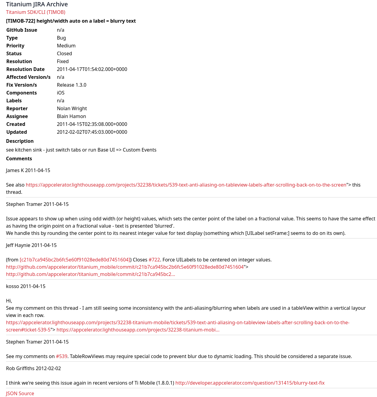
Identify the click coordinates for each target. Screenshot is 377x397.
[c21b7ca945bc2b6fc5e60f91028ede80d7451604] (75, 259)
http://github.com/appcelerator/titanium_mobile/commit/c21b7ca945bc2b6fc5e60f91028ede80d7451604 (124, 267)
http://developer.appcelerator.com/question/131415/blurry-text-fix (250, 382)
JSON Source (20, 393)
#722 (154, 259)
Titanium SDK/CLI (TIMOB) (35, 12)
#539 (62, 356)
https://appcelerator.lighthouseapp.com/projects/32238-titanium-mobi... (138, 329)
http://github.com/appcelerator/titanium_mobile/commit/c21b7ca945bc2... (90, 274)
